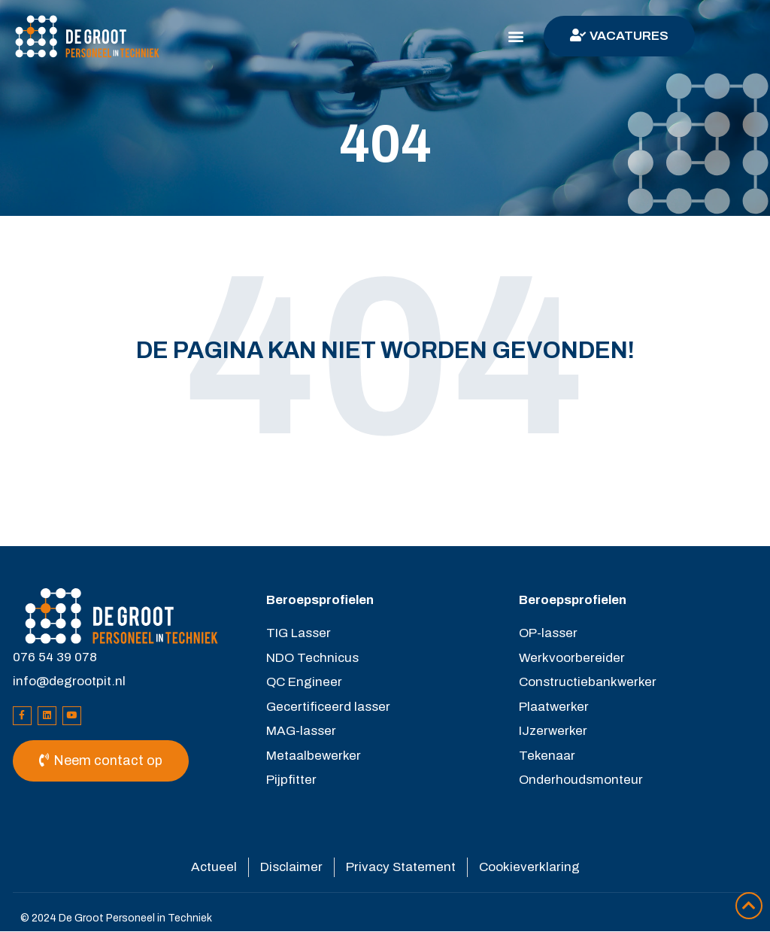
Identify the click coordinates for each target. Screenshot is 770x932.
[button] (516, 36)
